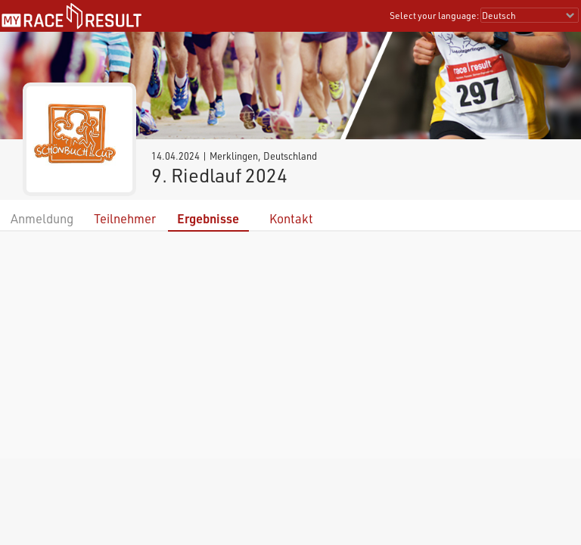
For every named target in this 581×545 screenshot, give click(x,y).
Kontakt (291, 218)
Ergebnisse (208, 218)
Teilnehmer (125, 218)
